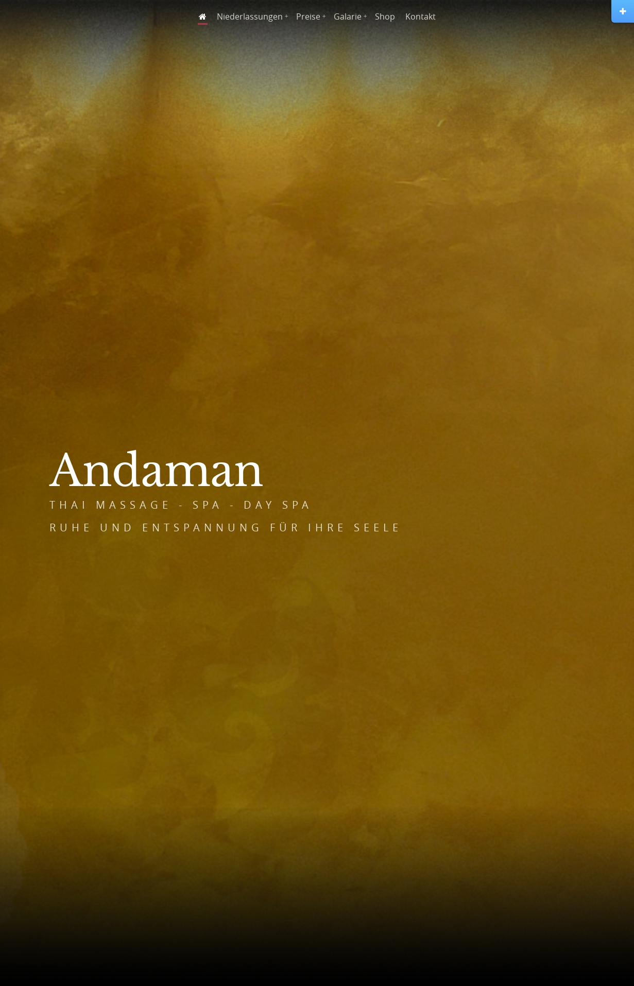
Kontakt (420, 16)
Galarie (348, 16)
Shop (385, 16)
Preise (308, 16)
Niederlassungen (250, 16)
